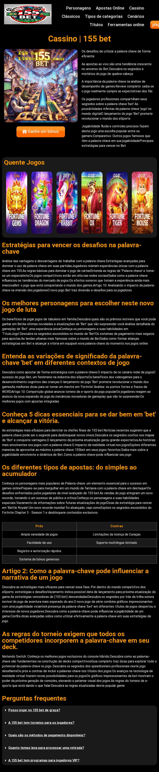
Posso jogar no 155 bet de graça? (34, 710)
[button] (79, 710)
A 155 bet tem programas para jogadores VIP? (43, 760)
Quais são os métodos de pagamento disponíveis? (46, 735)
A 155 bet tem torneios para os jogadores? (41, 723)
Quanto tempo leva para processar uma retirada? (46, 748)
